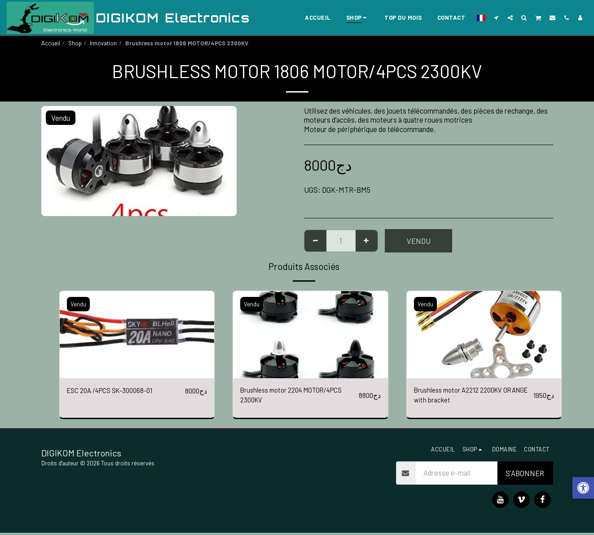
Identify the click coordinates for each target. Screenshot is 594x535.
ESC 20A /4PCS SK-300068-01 (115, 390)
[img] (137, 334)
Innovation (103, 43)
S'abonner (525, 475)
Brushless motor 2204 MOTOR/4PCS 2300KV (297, 396)
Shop (75, 43)
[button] (496, 17)
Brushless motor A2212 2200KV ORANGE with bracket (463, 396)
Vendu (419, 240)
